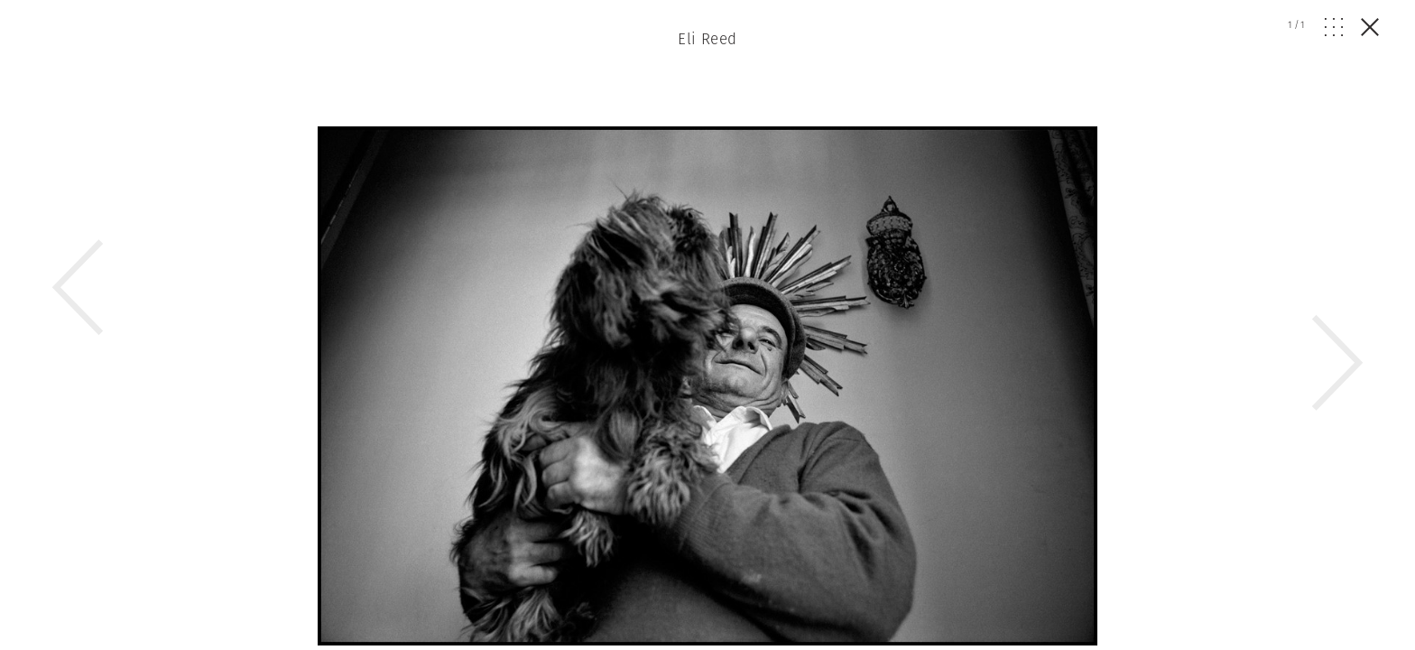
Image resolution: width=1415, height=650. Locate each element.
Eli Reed (707, 39)
